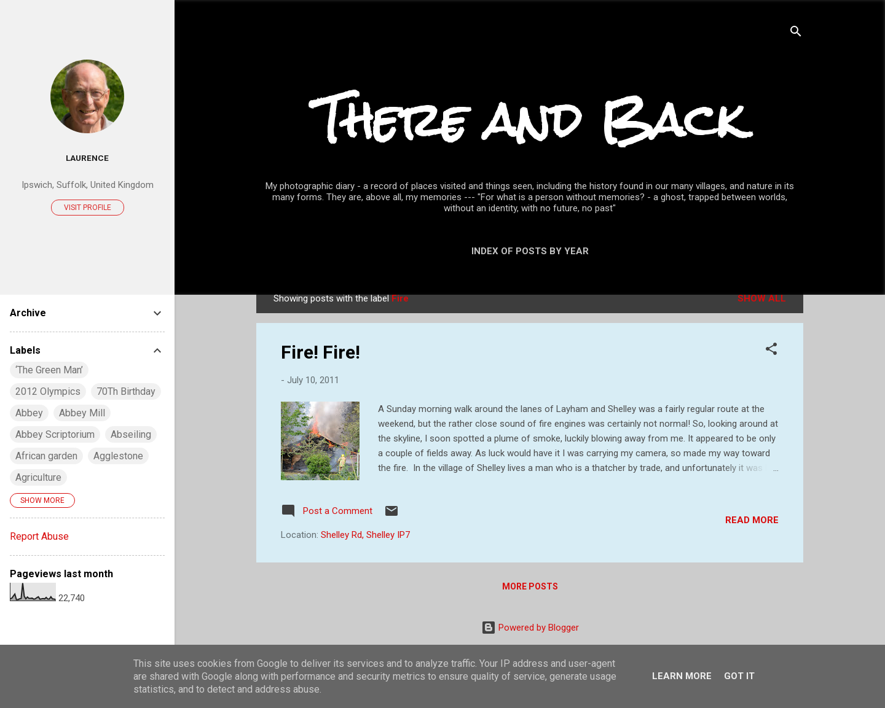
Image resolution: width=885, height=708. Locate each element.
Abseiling (131, 434)
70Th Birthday (125, 391)
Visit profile (87, 207)
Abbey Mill (82, 413)
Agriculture (38, 477)
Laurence (87, 158)
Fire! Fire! (320, 352)
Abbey (29, 413)
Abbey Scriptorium (55, 434)
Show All (762, 298)
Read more (752, 520)
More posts (530, 586)
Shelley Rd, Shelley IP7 (365, 534)
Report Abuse (39, 536)
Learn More (682, 676)
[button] (771, 350)
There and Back (529, 120)
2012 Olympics (48, 391)
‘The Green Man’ (49, 370)
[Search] (796, 33)
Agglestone (118, 456)
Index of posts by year (530, 251)
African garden (46, 456)
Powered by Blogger (530, 627)
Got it (739, 676)
